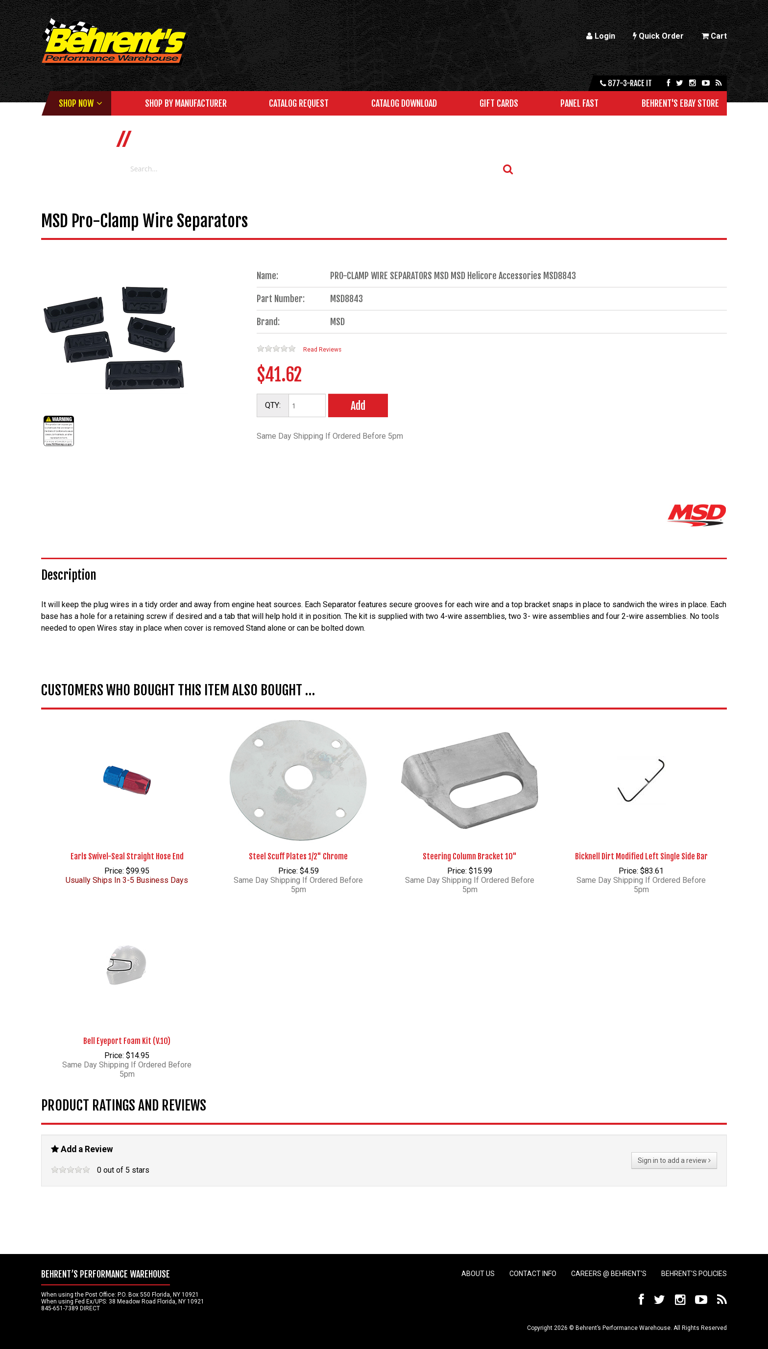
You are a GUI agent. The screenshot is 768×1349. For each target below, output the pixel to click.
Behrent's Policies (694, 1274)
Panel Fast (579, 103)
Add (358, 405)
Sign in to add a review (674, 1160)
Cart (714, 36)
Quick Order (658, 36)
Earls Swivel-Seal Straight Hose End (127, 856)
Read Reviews (322, 349)
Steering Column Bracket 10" (470, 856)
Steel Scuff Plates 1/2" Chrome (298, 856)
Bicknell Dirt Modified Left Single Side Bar (641, 856)
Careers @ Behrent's (609, 1274)
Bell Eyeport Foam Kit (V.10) (126, 1041)
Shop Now (76, 103)
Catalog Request (299, 103)
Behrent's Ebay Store (680, 103)
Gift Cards (499, 103)
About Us (478, 1274)
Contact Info (532, 1274)
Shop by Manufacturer (186, 103)
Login (600, 36)
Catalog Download (404, 103)
